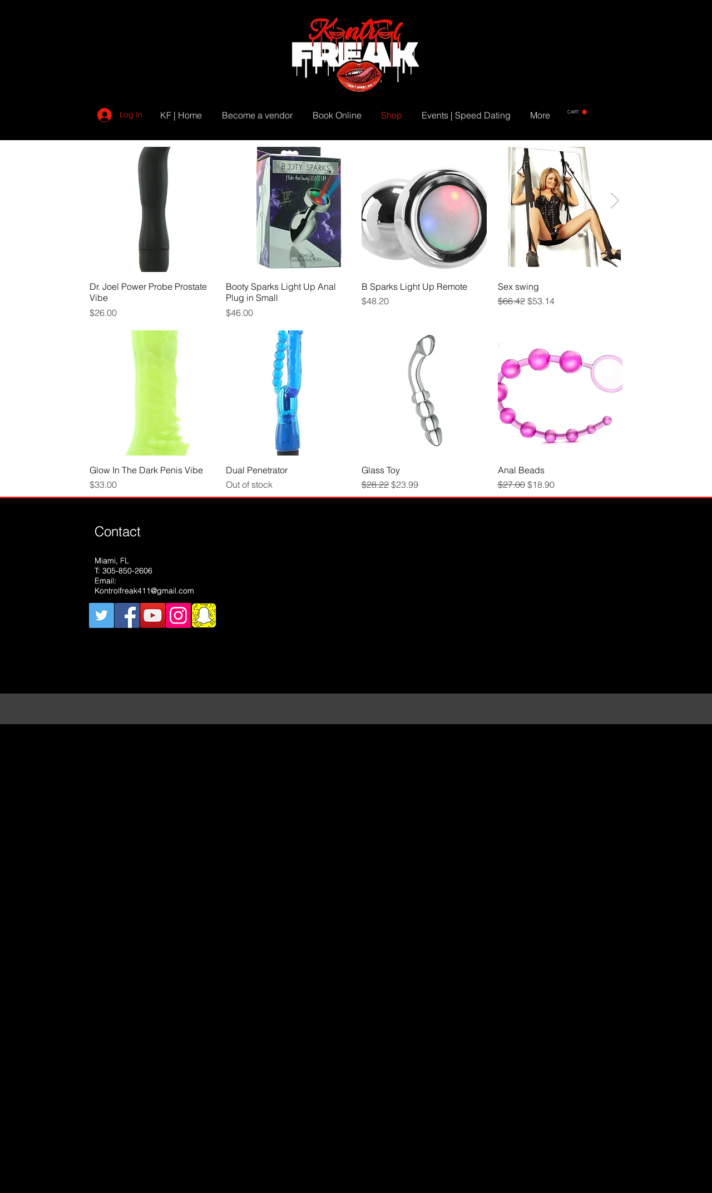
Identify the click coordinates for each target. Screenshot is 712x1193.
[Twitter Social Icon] (101, 615)
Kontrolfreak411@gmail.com (144, 591)
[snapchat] (203, 615)
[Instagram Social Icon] (178, 615)
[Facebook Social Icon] (127, 615)
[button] (577, 112)
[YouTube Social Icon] (152, 615)
